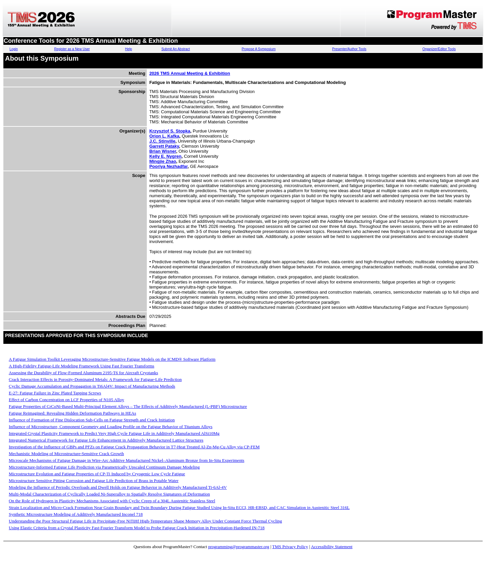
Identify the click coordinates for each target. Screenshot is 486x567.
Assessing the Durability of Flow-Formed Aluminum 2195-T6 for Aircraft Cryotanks (83, 372)
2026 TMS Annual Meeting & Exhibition (189, 73)
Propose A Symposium (259, 49)
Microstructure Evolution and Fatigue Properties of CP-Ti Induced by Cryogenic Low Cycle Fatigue (97, 473)
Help (128, 49)
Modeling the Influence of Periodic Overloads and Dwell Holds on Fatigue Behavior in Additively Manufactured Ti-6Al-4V (118, 487)
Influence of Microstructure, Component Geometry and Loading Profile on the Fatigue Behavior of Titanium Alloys (110, 426)
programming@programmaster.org (238, 546)
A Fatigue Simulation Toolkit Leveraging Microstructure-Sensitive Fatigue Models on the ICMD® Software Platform (112, 359)
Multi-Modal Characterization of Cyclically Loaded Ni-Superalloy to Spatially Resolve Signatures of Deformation (109, 494)
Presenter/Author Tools (349, 49)
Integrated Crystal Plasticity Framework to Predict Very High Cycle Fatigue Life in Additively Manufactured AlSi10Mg (114, 433)
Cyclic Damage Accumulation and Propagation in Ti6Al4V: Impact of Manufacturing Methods (92, 386)
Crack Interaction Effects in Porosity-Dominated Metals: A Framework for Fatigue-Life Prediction (95, 379)
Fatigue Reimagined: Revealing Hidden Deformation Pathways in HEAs (72, 413)
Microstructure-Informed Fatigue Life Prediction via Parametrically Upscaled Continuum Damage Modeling (104, 467)
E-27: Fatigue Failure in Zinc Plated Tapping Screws (55, 392)
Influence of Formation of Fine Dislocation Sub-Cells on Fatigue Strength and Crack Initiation (92, 419)
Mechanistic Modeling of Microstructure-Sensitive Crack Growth (66, 453)
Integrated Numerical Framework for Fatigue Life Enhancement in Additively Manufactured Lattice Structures (106, 440)
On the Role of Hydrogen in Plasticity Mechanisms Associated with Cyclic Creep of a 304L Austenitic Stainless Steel (112, 500)
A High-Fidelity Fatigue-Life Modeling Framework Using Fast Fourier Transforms (81, 365)
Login (13, 49)
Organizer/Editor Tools (439, 49)
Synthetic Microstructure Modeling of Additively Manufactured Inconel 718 (76, 514)
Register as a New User (72, 49)
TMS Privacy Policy (290, 546)
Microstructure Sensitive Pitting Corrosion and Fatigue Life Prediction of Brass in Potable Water (94, 480)
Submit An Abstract (175, 49)
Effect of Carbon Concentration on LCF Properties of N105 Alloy (66, 399)
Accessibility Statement (331, 546)
